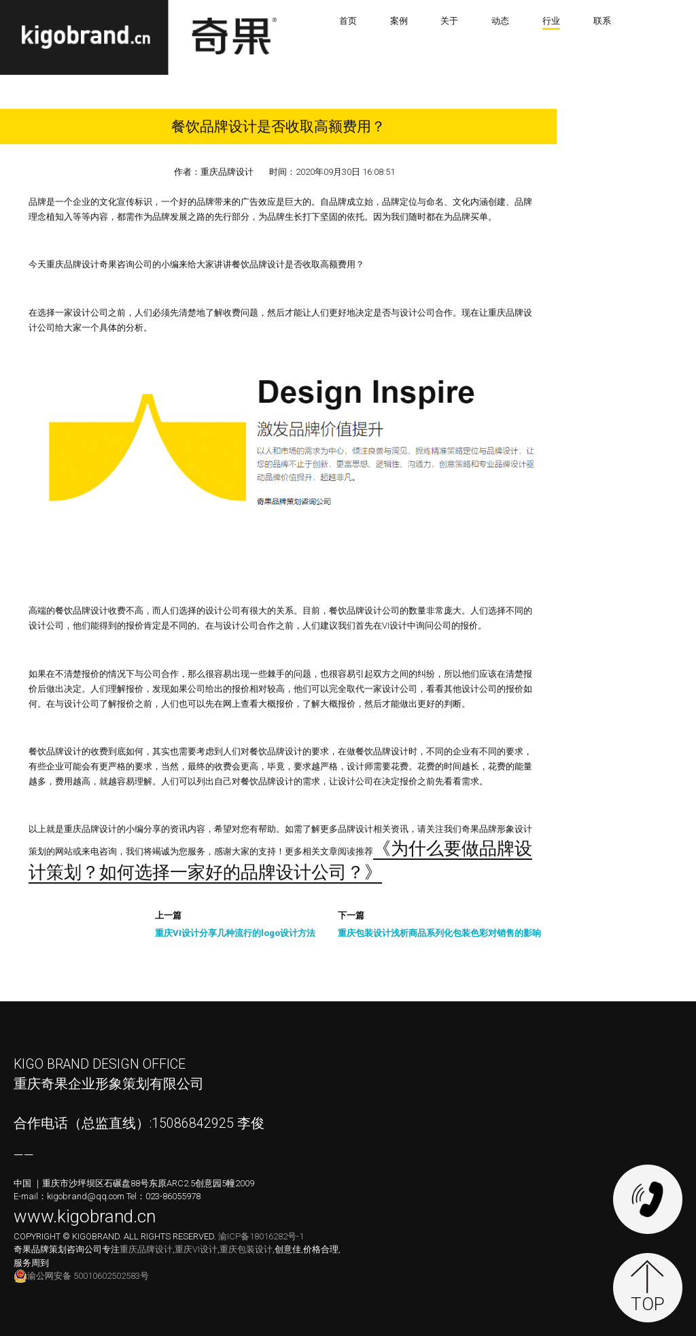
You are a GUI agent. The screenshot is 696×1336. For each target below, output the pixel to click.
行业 (551, 21)
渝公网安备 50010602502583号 (81, 1276)
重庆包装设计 (246, 1249)
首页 (348, 21)
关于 (449, 21)
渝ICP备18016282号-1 (261, 1236)
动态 (500, 21)
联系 (602, 21)
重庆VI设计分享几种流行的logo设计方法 (235, 934)
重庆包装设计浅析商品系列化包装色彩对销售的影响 (439, 934)
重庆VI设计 (196, 1249)
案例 (399, 21)
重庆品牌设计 (146, 1249)
